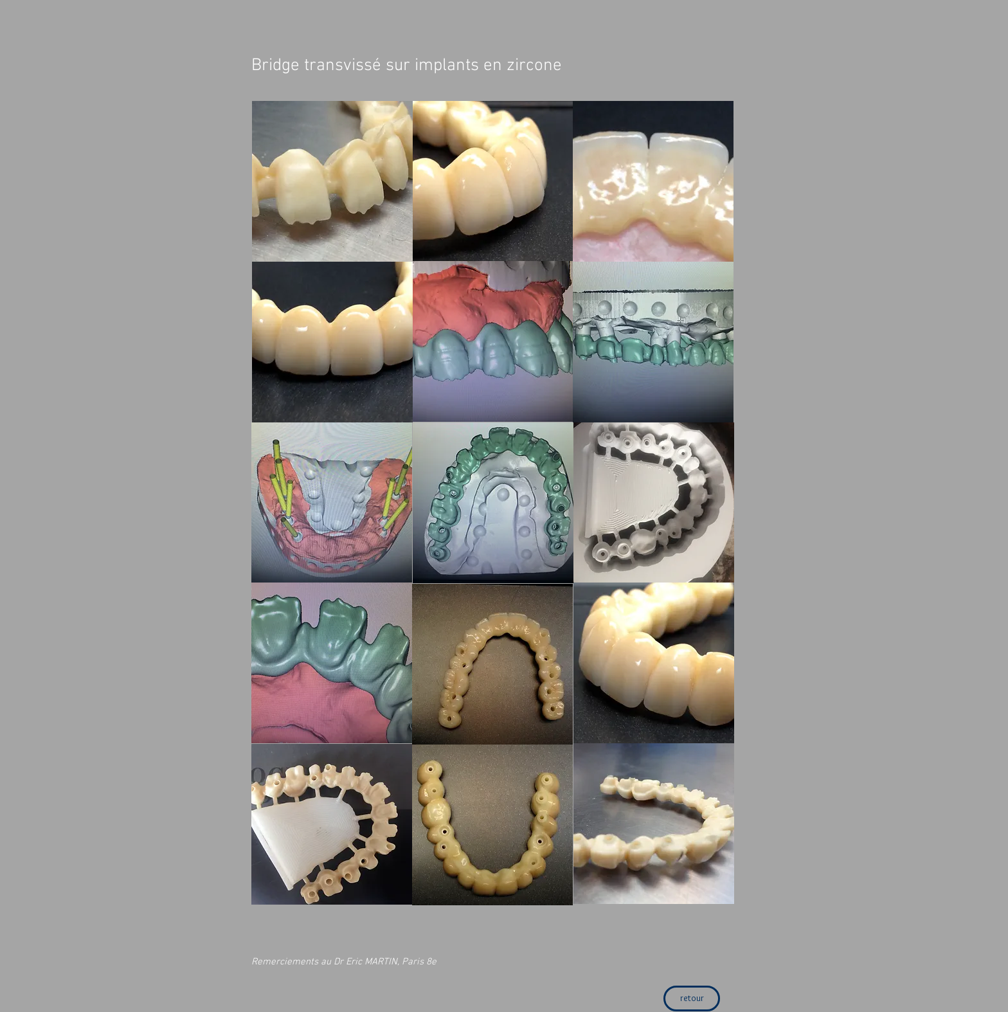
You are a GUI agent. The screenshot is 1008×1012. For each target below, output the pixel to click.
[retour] (691, 998)
